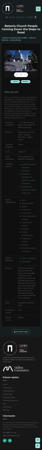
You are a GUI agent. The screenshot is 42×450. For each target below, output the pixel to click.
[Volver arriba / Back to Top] (37, 440)
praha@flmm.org (9, 432)
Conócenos (7, 388)
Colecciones (7, 394)
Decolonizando (9, 397)
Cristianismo (26, 261)
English (30, 17)
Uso (4, 404)
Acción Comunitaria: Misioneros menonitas (29, 167)
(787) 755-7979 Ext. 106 (11, 436)
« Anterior (15, 81)
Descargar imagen (21, 332)
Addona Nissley (15, 40)
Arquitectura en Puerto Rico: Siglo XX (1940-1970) (29, 190)
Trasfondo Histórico (10, 400)
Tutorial (12, 17)
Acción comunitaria (28, 258)
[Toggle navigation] (38, 9)
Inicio (5, 384)
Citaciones (7, 407)
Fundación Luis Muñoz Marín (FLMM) (14, 38)
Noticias (6, 410)
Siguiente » (25, 81)
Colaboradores (8, 391)
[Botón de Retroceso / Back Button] (37, 445)
